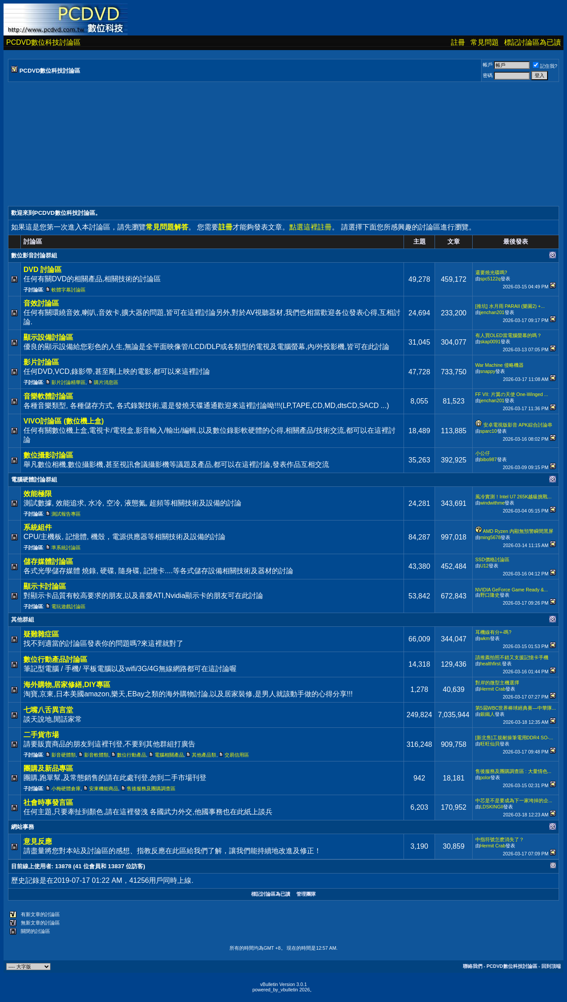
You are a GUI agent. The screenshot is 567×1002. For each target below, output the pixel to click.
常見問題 (484, 42)
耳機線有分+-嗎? (493, 632)
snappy (487, 371)
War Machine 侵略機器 (499, 365)
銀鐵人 (487, 714)
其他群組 (22, 619)
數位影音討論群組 (34, 255)
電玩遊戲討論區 (68, 606)
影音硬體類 (63, 754)
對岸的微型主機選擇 (497, 682)
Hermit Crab (492, 688)
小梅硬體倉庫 (66, 788)
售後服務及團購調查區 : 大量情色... (513, 771)
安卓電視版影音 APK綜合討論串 (517, 424)
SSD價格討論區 (492, 559)
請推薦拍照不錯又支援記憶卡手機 (511, 657)
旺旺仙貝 (490, 743)
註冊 (458, 42)
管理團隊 (306, 894)
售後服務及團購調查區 (151, 788)
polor (485, 777)
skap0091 (490, 341)
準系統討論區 (66, 547)
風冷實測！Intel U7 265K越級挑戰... (513, 496)
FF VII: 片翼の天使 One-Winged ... (511, 394)
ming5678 (490, 537)
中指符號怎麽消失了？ (499, 839)
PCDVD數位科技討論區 (43, 42)
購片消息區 (106, 382)
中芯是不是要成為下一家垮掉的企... (513, 800)
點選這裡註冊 (310, 227)
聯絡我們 (472, 966)
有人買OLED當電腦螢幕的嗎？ (508, 335)
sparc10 (488, 431)
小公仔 (482, 453)
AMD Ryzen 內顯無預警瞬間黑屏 (518, 531)
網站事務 (22, 826)
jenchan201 (492, 312)
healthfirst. (491, 663)
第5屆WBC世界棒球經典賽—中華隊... (515, 708)
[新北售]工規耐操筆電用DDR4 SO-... (514, 737)
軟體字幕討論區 (68, 289)
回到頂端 (551, 966)
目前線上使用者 (31, 866)
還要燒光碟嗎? (491, 272)
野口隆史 (490, 595)
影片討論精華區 (68, 382)
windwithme (492, 502)
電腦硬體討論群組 (34, 479)
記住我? (545, 66)
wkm (485, 638)
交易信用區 (237, 754)
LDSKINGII (492, 806)
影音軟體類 (96, 754)
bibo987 (488, 459)
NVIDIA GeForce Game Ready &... (511, 589)
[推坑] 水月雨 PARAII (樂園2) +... (510, 306)
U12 (484, 565)
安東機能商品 (103, 788)
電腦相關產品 (169, 754)
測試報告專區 (66, 514)
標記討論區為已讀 (532, 42)
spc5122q (490, 278)
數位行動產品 (131, 754)
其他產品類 (204, 754)
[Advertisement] (274, 144)
